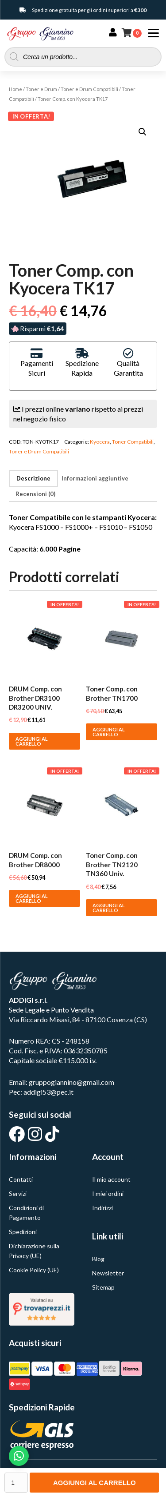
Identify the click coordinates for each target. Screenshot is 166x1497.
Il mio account (111, 1179)
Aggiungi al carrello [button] (31, 741)
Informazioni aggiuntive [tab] (95, 478)
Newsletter (108, 1273)
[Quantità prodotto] (16, 1483)
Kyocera (100, 441)
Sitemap (103, 1287)
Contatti (21, 1179)
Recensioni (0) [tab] (35, 493)
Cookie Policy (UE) (34, 1270)
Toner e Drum (41, 89)
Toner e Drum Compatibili (89, 89)
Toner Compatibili (133, 441)
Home (15, 89)
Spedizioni (23, 1231)
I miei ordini (108, 1193)
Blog (98, 1259)
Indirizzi (102, 1207)
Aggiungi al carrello (94, 1482)
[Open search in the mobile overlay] (83, 57)
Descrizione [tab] (33, 478)
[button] (143, 132)
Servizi (18, 1193)
